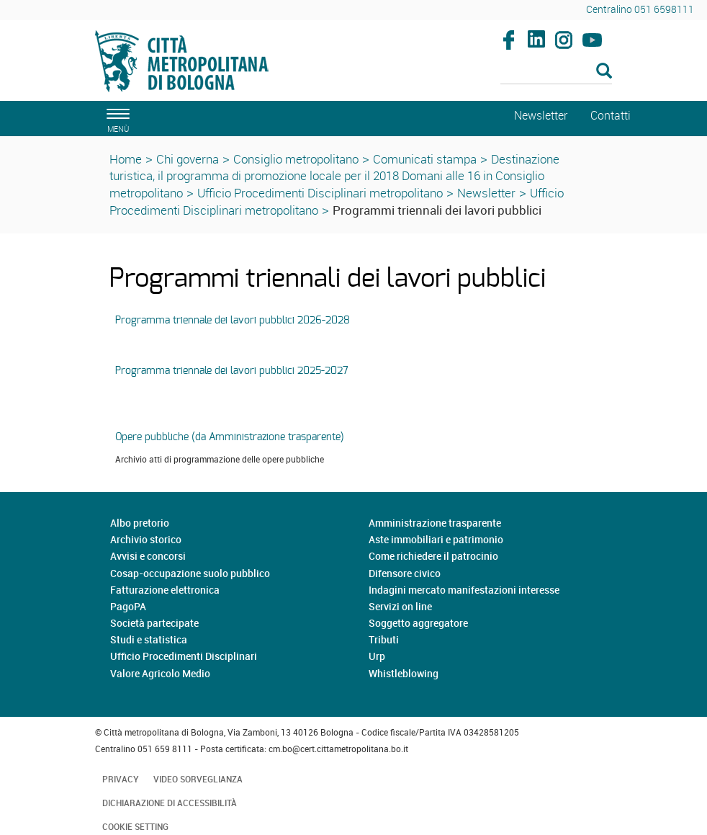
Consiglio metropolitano (296, 159)
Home (125, 159)
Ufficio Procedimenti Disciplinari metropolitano (320, 192)
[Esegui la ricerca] (604, 72)
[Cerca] (556, 72)
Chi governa (187, 159)
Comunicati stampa (425, 159)
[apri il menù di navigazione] (116, 118)
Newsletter (486, 192)
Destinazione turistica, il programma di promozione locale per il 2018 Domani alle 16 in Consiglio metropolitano (334, 176)
